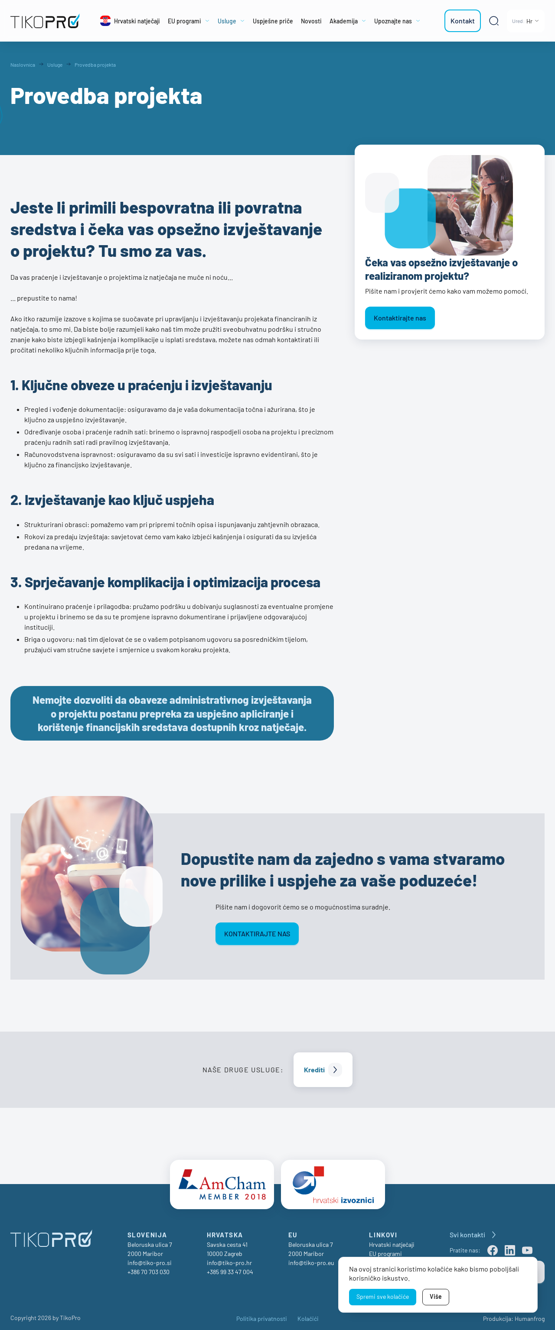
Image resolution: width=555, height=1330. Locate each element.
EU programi (385, 1249)
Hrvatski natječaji (392, 1240)
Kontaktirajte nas (400, 318)
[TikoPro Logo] (45, 20)
